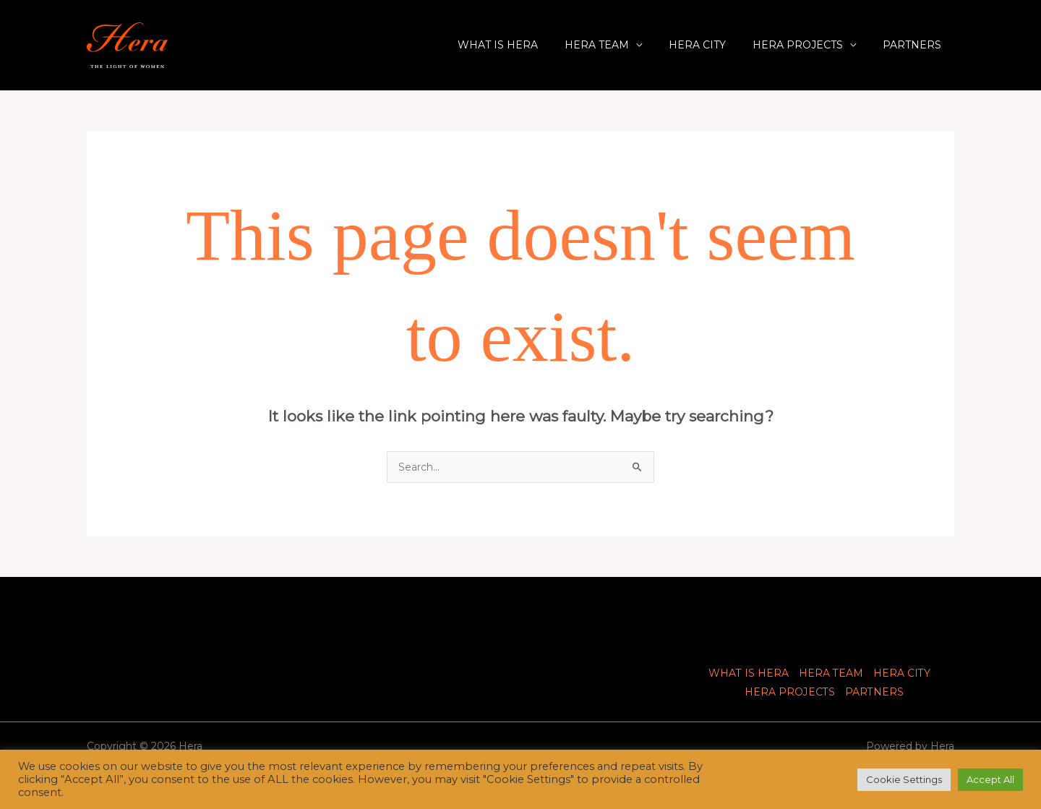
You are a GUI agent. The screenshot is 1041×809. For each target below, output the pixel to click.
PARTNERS (915, 44)
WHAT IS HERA (527, 44)
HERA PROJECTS (807, 44)
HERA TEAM (619, 44)
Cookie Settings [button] (904, 779)
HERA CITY (713, 44)
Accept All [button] (990, 779)
